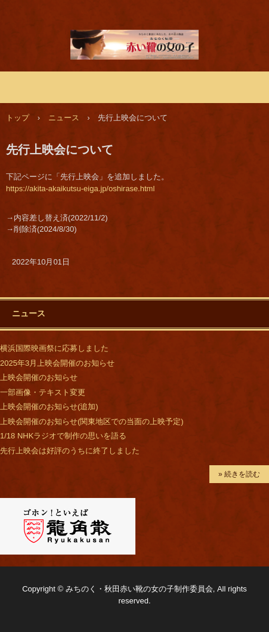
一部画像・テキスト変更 (42, 392)
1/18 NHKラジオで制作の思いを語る (63, 435)
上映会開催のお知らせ (39, 377)
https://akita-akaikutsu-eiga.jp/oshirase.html (80, 188)
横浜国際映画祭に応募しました (54, 348)
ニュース (28, 313)
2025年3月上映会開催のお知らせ (57, 363)
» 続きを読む (239, 474)
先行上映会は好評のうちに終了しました (70, 450)
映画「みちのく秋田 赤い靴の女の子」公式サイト (134, 41)
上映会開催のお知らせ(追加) (49, 406)
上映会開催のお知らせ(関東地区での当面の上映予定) (92, 421)
